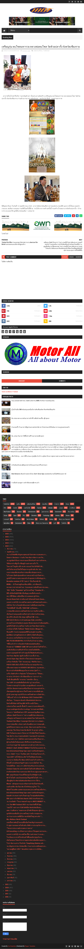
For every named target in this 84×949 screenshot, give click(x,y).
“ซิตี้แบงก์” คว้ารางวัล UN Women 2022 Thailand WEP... (25, 697)
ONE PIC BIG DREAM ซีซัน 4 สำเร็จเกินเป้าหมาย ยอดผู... (25, 640)
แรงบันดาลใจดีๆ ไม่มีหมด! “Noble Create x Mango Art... (25, 629)
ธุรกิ (55, 523)
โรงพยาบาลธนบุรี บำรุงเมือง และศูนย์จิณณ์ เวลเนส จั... (25, 685)
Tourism (39, 508)
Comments (62, 381)
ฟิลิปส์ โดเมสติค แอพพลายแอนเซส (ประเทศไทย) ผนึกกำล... (27, 789)
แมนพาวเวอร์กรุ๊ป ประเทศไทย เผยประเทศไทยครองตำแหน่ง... (27, 602)
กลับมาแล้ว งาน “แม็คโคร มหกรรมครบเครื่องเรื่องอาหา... (26, 739)
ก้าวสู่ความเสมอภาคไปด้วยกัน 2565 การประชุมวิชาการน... (26, 825)
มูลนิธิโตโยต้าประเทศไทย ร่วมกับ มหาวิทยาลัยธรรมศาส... (26, 626)
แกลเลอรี (6, 519)
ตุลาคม (9, 853)
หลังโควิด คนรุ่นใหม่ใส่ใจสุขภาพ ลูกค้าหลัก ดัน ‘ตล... (24, 569)
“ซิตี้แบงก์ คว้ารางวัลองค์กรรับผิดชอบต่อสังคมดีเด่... (24, 644)
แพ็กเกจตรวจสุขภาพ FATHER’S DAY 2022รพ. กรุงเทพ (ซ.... (26, 667)
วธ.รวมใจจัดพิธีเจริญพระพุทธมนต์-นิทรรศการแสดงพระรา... (27, 554)
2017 (7, 893)
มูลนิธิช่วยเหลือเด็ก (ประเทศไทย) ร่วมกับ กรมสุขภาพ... (25, 813)
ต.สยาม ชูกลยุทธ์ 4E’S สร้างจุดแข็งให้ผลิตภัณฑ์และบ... (25, 652)
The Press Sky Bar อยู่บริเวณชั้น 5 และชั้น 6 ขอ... (23, 655)
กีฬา (5, 508)
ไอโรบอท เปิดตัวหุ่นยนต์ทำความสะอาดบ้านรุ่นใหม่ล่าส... (26, 575)
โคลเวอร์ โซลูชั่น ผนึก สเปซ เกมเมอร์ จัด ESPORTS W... (25, 566)
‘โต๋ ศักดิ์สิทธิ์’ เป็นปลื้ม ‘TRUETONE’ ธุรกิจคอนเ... (23, 608)
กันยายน (10, 856)
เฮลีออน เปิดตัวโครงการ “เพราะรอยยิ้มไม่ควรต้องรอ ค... (25, 715)
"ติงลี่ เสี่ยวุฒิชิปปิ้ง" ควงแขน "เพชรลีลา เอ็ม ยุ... (23, 679)
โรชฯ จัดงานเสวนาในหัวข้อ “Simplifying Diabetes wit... (25, 843)
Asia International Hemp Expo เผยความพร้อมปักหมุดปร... (26, 751)
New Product (7, 511)
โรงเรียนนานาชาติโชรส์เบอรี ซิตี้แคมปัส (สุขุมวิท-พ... (25, 837)
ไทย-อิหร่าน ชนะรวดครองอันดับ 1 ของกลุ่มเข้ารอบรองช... (26, 736)
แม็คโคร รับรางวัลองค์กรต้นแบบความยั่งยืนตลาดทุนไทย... (26, 605)
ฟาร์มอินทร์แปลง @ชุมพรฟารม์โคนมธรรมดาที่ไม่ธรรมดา (29, 465)
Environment (18, 523)
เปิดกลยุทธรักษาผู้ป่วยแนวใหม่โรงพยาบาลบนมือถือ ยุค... (25, 691)
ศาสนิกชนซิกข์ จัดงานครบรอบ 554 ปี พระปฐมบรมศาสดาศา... (28, 771)
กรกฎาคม (10, 862)
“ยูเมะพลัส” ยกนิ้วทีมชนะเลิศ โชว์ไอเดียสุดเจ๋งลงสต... (24, 757)
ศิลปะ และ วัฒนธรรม (42, 523)
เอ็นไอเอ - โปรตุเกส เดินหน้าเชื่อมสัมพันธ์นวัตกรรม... (24, 700)
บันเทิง (15, 508)
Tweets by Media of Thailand (10, 391)
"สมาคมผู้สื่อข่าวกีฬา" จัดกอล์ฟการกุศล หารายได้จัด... (25, 849)
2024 (7, 540)
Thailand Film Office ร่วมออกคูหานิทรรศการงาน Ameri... (26, 721)
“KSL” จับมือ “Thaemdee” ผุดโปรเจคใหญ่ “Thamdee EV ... (26, 590)
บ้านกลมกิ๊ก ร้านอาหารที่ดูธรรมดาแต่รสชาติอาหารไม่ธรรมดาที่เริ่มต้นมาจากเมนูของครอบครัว (40, 427)
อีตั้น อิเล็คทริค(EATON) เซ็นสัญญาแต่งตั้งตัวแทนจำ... (24, 593)
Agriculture (7, 523)
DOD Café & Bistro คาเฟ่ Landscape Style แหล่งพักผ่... (25, 620)
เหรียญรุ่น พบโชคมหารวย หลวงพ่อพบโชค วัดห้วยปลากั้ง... (26, 718)
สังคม (67, 504)
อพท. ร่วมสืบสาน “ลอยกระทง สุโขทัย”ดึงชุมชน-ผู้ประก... (26, 810)
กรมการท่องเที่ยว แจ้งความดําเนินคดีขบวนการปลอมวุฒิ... (26, 724)
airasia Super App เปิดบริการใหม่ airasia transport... (24, 658)
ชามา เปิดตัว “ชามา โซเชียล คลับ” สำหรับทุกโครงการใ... (26, 754)
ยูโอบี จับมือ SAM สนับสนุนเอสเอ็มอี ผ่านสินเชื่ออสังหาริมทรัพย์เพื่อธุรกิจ (33, 409)
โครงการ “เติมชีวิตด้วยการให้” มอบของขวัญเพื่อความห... (26, 712)
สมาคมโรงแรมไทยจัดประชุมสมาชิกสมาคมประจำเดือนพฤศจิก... (28, 623)
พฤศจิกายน (11, 552)
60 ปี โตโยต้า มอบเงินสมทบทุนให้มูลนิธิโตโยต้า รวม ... (25, 777)
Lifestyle (50, 508)
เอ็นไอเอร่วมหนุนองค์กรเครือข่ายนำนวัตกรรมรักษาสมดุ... (26, 614)
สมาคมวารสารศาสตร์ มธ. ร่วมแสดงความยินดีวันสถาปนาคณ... (28, 587)
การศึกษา (72, 508)
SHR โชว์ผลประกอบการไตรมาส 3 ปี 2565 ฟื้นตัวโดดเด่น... (26, 733)
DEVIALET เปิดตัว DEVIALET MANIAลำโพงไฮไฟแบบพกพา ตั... (26, 748)
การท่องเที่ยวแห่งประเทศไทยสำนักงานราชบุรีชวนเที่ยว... (26, 611)
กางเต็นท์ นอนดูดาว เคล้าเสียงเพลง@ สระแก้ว (25, 482)
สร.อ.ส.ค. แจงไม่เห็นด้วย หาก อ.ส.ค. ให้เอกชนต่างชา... (25, 638)
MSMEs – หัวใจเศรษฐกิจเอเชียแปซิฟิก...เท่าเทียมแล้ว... (25, 584)
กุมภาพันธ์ (10, 877)
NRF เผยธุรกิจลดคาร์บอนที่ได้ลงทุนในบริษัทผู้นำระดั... (24, 774)
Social (5, 515)
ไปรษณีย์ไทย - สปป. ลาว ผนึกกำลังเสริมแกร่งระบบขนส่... (26, 766)
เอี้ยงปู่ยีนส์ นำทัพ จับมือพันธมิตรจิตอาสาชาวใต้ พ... (24, 780)
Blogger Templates (30, 946)
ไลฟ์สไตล (17, 519)
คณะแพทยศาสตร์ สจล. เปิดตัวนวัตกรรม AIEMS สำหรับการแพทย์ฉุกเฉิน (32, 400)
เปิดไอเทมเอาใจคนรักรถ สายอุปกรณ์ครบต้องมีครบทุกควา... (26, 840)
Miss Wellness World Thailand (17, 819)
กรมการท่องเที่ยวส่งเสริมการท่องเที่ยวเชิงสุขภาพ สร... (24, 572)
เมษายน (10, 871)
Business (19, 511)
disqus (71, 257)
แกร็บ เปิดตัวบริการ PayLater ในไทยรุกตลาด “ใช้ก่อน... (25, 673)
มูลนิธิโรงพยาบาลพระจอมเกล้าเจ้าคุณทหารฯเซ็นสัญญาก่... (26, 578)
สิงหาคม (10, 859)
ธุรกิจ (18, 504)
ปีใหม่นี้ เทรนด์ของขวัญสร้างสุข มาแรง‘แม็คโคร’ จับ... (25, 763)
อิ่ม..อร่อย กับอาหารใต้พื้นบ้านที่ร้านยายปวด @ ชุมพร (27, 436)
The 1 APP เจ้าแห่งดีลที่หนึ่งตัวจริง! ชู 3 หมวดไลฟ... (24, 682)
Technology (46, 515)
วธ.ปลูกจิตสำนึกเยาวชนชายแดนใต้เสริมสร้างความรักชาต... (27, 560)
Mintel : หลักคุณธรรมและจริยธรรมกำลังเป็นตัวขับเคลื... (25, 783)
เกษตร (61, 508)
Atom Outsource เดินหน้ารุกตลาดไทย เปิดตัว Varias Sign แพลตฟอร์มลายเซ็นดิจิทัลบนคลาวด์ (38, 474)
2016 (7, 897)
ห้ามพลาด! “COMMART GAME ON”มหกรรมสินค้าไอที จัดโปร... (27, 646)
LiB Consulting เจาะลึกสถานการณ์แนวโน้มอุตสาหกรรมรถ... (27, 831)
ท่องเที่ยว (44, 504)
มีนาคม (9, 874)
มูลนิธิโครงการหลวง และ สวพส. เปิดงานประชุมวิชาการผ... (26, 727)
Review (68, 515)
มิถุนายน (10, 865)
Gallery (51, 519)
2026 (7, 533)
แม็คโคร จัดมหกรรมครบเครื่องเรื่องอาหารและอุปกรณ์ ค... (26, 688)
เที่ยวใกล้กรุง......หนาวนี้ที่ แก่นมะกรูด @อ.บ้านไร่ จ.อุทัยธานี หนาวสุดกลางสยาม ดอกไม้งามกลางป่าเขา (42, 456)
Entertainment (31, 511)
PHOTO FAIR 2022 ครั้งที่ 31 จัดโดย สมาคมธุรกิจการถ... (25, 664)
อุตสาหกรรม (45, 511)
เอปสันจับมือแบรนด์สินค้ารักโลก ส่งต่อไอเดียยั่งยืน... (24, 649)
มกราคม (10, 880)
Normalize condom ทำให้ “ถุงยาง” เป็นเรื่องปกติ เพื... (24, 581)
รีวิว (24, 515)
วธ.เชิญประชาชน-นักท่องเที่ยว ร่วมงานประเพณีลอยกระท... (26, 846)
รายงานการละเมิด (10, 938)
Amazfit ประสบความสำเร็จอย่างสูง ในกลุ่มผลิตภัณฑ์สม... (26, 795)
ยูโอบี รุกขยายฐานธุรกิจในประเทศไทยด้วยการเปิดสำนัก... (26, 694)
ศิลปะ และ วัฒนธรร (64, 519)
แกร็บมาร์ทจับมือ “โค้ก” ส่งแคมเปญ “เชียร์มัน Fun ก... (25, 661)
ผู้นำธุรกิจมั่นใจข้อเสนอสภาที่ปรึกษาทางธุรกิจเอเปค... (24, 742)
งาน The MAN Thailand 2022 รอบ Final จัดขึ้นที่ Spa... (24, 804)
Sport (15, 515)
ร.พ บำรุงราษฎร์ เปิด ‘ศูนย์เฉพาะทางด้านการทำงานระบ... (26, 745)
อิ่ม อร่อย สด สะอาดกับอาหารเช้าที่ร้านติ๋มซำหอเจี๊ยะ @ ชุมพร (30, 418)
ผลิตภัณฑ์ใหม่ (38, 51)
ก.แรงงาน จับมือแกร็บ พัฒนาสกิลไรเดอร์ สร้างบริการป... (25, 760)
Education (34, 515)
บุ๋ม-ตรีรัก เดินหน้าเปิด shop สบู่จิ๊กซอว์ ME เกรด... (23, 617)
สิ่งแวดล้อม (71, 511)
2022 (7, 546)
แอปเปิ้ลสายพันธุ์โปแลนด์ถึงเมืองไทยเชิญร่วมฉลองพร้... (25, 822)
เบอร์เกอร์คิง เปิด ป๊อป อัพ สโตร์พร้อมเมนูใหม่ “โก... (24, 786)
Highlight (22, 381)
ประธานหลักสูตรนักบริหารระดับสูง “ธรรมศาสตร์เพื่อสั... (25, 709)
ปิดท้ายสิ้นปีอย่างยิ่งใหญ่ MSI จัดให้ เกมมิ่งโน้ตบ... (23, 703)
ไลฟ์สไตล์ (46, 51)
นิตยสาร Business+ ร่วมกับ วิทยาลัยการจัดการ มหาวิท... (25, 557)
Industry (57, 515)
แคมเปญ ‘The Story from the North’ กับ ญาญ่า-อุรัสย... (25, 730)
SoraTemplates (12, 946)
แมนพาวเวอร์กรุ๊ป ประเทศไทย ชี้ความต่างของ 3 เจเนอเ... (26, 834)
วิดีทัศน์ (42, 519)
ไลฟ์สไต (64, 523)
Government (58, 511)
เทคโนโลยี (27, 508)
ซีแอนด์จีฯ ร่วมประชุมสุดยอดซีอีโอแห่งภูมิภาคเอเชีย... (25, 632)
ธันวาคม (10, 548)
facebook (78, 257)
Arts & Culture (30, 519)
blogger (64, 257)
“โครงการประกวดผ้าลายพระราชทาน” (20, 828)
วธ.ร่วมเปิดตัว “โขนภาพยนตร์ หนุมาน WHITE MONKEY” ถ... (26, 801)
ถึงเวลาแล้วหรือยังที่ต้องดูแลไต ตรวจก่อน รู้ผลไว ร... (24, 670)
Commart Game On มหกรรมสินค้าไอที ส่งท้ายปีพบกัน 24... (26, 768)
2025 (7, 536)
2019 (7, 890)
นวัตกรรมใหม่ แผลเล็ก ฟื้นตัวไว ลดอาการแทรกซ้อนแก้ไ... (26, 706)
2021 (7, 884)
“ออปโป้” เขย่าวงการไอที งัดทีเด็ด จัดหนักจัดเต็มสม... (24, 807)
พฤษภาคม (10, 868)
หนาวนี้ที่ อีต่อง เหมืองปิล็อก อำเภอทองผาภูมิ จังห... (23, 596)
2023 (7, 543)
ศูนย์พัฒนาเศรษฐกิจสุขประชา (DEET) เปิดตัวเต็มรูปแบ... (25, 635)
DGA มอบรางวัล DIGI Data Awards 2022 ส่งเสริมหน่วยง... (25, 798)
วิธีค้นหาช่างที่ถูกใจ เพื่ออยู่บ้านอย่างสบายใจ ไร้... (23, 563)
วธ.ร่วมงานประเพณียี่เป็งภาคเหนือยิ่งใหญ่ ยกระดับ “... (25, 816)
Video (28, 523)
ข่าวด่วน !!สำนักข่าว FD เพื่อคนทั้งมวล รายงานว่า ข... (24, 676)
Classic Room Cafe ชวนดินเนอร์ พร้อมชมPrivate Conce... (26, 599)
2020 (7, 887)
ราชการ (57, 504)
